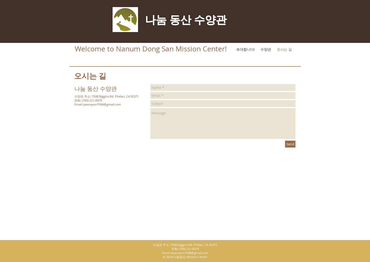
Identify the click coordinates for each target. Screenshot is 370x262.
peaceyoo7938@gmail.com (102, 104)
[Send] (290, 144)
